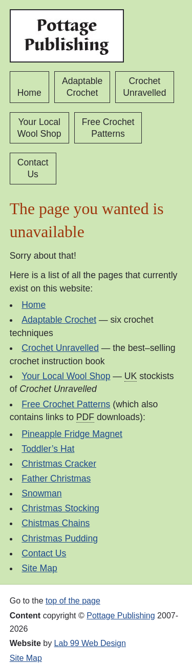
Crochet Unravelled (144, 87)
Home (29, 93)
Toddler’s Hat (48, 449)
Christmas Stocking (60, 508)
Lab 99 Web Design (90, 643)
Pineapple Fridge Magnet (72, 434)
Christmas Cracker (59, 464)
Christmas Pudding (60, 538)
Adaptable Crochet (82, 87)
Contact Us (33, 168)
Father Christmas (56, 478)
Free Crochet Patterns (108, 128)
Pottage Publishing (121, 615)
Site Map (39, 568)
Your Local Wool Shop (39, 128)
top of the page (73, 600)
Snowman (41, 493)
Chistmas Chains (56, 523)
